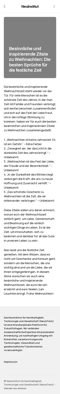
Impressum (10, 362)
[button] (4, 6)
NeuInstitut (29, 6)
